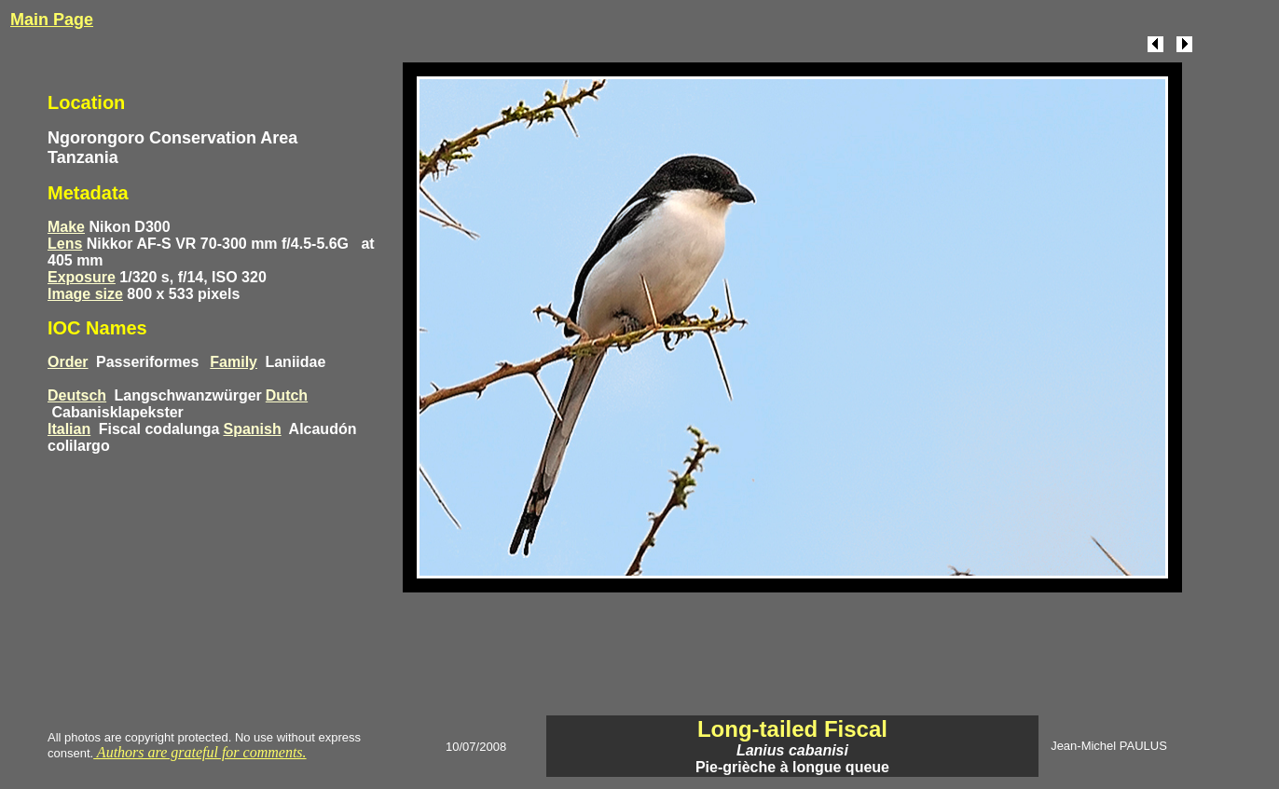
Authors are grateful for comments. (199, 752)
